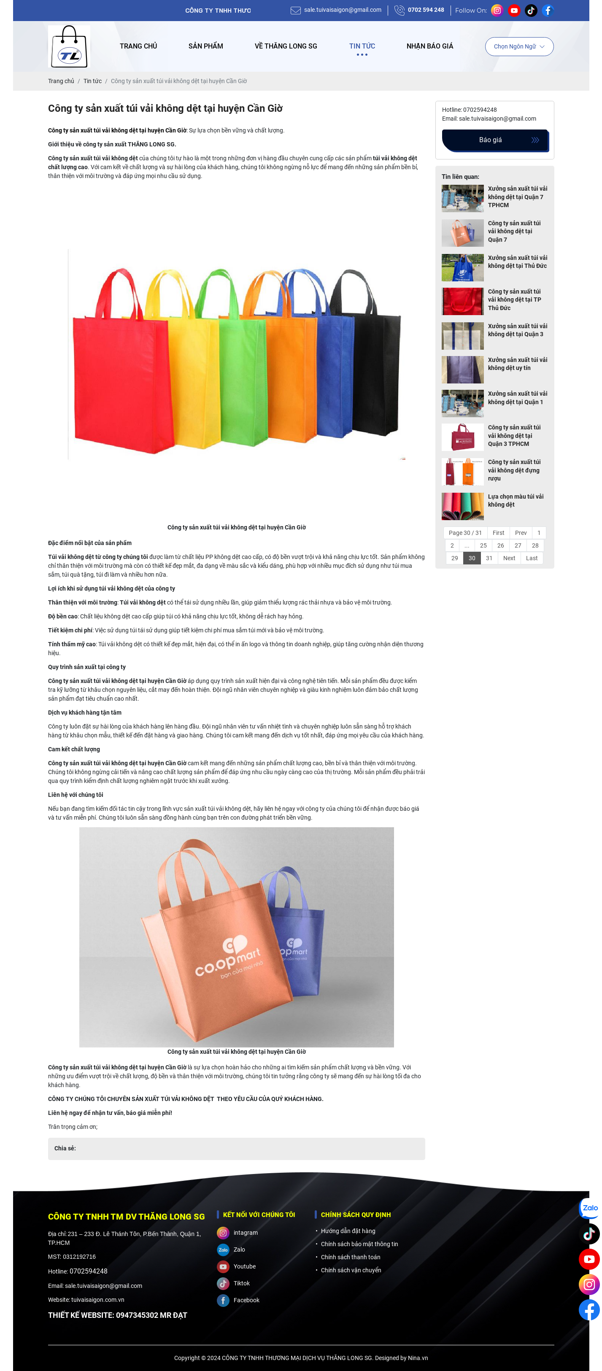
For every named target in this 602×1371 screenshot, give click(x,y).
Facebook (238, 1300)
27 (518, 545)
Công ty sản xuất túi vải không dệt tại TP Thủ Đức (514, 299)
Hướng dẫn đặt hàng (348, 1231)
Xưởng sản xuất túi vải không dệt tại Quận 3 (518, 330)
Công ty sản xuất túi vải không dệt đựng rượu (514, 470)
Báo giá (490, 140)
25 (483, 545)
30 (472, 558)
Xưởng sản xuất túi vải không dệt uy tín (518, 364)
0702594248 (89, 1271)
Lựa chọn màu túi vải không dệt (516, 500)
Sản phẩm (206, 46)
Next (509, 558)
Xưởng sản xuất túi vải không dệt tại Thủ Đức (518, 262)
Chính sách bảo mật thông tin (359, 1244)
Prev (521, 532)
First (499, 532)
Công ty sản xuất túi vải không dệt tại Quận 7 (514, 231)
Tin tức (362, 46)
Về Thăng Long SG (286, 46)
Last (532, 558)
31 (489, 558)
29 (454, 558)
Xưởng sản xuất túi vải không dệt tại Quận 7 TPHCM (518, 196)
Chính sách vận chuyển (351, 1270)
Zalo (231, 1250)
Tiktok (233, 1283)
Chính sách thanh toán (351, 1257)
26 (500, 545)
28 (535, 545)
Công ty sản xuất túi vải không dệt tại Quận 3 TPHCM (514, 435)
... (467, 545)
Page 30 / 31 (465, 532)
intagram (237, 1233)
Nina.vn (418, 1358)
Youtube (236, 1266)
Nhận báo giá (430, 46)
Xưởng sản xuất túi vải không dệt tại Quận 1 (518, 397)
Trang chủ (138, 46)
